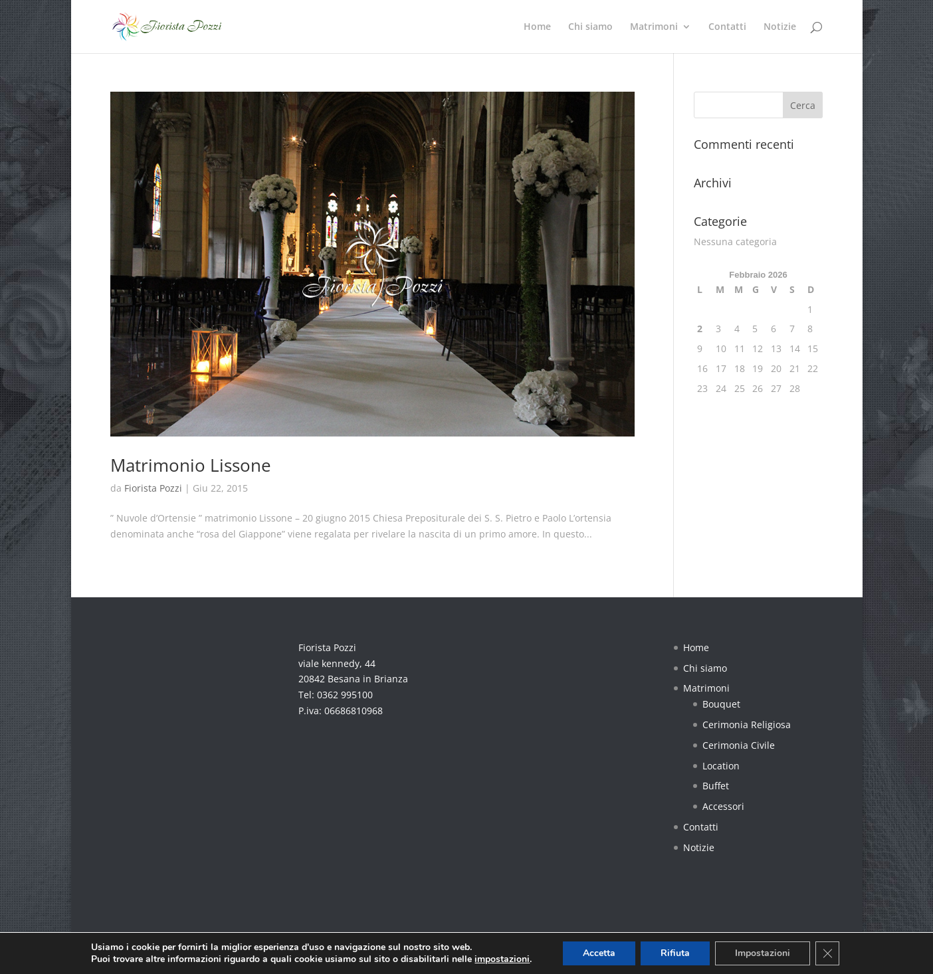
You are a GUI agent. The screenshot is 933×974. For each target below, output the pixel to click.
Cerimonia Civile (738, 745)
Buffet (715, 785)
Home (537, 27)
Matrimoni (654, 27)
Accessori (723, 806)
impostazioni (502, 959)
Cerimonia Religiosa (746, 724)
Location (721, 765)
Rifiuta (675, 953)
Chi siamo (590, 27)
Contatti (727, 27)
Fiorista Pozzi (153, 488)
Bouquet (721, 704)
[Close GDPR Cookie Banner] (827, 953)
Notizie (780, 27)
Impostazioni (762, 953)
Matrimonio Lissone (190, 465)
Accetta (599, 953)
